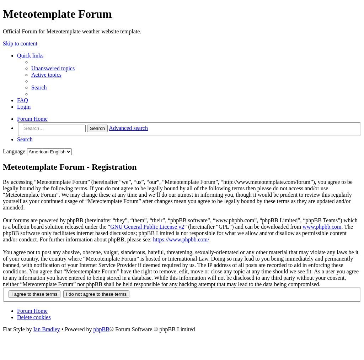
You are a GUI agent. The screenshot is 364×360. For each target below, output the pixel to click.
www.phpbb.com (322, 227)
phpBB (101, 329)
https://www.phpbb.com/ (181, 239)
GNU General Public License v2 (147, 227)
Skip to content (20, 43)
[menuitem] (53, 68)
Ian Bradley (46, 329)
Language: (15, 151)
